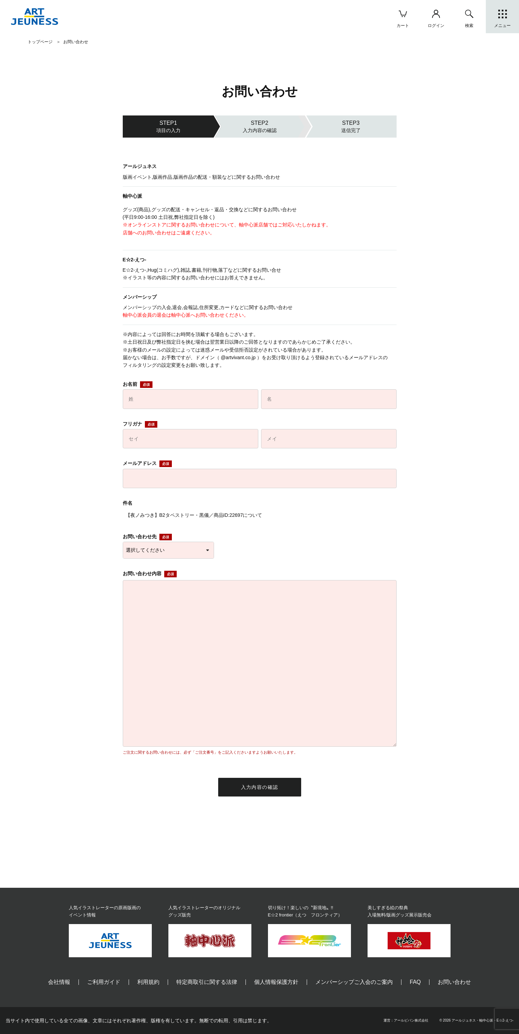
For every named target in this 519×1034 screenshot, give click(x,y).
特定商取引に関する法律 (206, 982)
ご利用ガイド (103, 982)
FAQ (415, 982)
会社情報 (59, 982)
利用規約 (148, 982)
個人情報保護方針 (276, 982)
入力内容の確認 (259, 787)
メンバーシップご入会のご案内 (354, 982)
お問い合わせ (454, 982)
